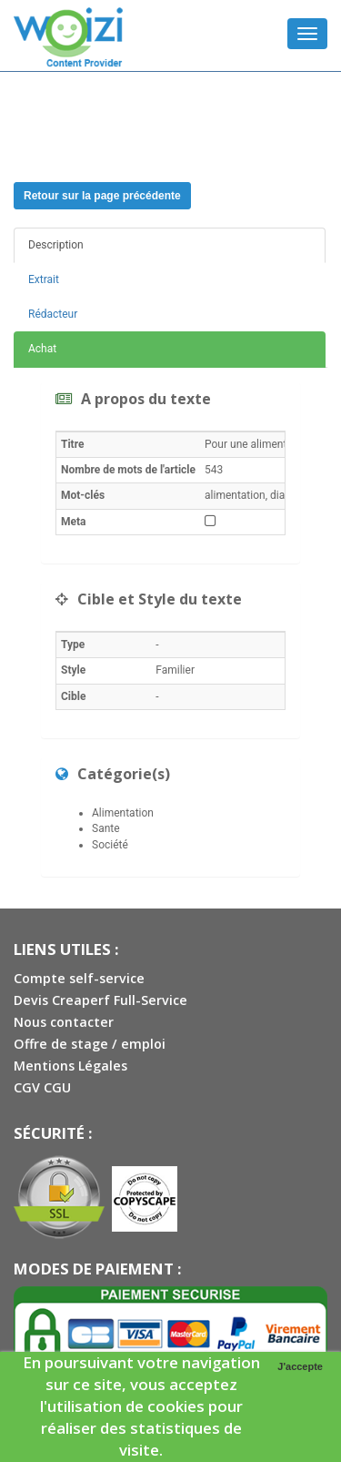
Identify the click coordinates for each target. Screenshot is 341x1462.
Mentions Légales (70, 1065)
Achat (42, 348)
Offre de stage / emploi (89, 1043)
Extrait (43, 279)
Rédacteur (52, 314)
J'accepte (300, 1366)
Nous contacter (64, 1022)
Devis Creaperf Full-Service (100, 1000)
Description (56, 245)
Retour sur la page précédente (102, 195)
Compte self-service (79, 978)
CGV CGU (42, 1087)
